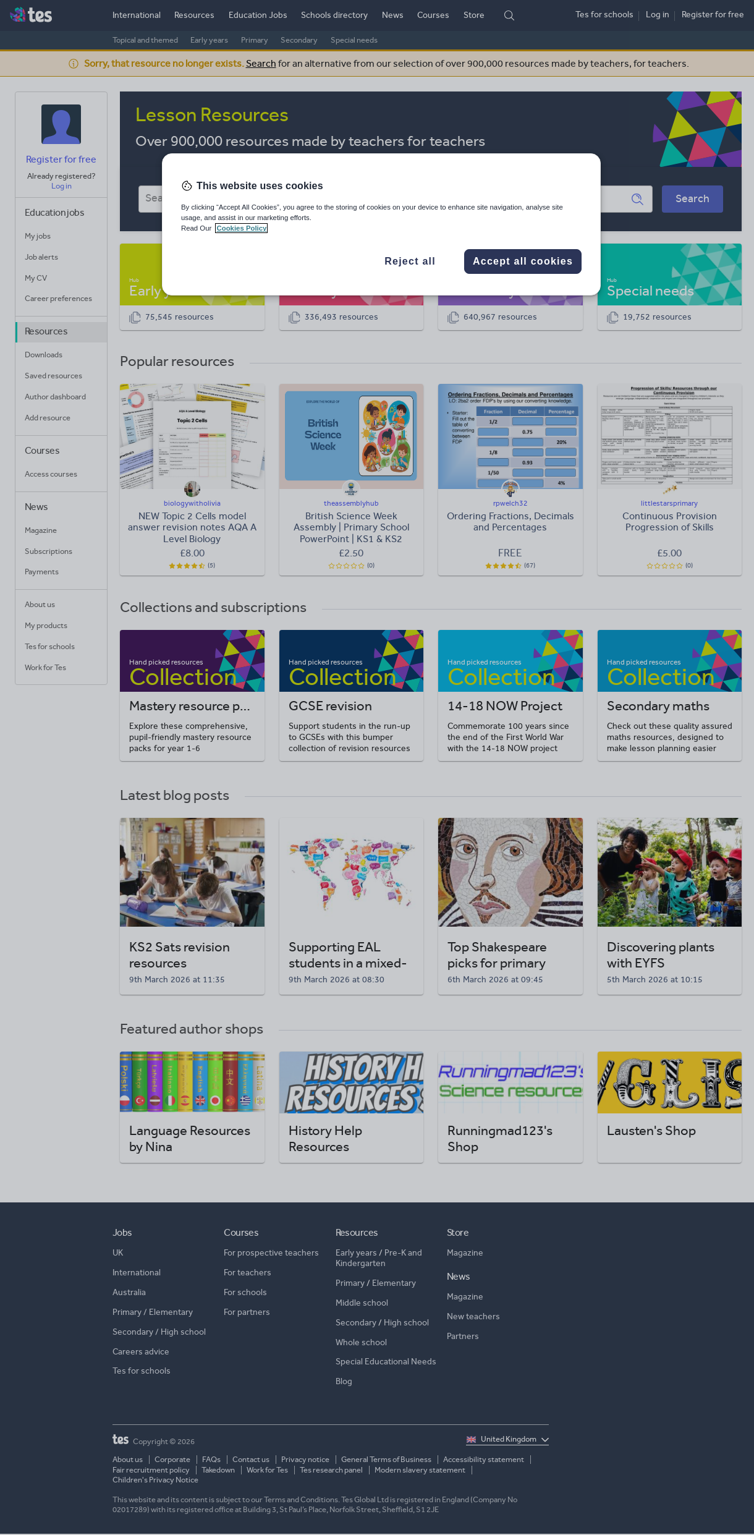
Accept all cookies (523, 261)
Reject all (410, 261)
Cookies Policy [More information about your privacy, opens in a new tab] (241, 228)
